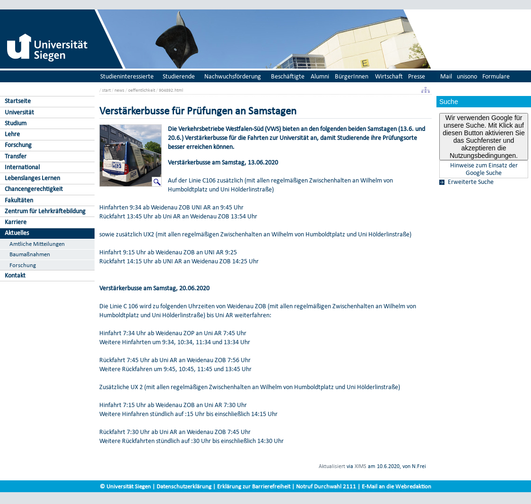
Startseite (18, 101)
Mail (446, 76)
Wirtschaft (389, 76)
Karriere (15, 222)
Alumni (320, 76)
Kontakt (15, 275)
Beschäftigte (288, 76)
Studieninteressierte (127, 76)
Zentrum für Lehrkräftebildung (45, 211)
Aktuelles (17, 233)
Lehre (12, 134)
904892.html (171, 90)
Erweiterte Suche (471, 182)
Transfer (15, 156)
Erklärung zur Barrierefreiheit (253, 486)
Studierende (179, 76)
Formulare (496, 76)
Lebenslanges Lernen (32, 178)
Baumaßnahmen (29, 254)
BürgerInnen (351, 76)
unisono (467, 76)
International (22, 167)
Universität (19, 112)
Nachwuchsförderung (232, 76)
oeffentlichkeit (141, 90)
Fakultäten (19, 200)
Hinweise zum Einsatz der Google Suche (484, 169)
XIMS (360, 466)
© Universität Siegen (125, 486)
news (119, 90)
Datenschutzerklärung (184, 486)
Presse (416, 76)
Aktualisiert (332, 466)
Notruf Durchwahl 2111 (326, 486)
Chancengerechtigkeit (34, 189)
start (106, 90)
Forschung (18, 145)
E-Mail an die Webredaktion (396, 486)
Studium (15, 123)
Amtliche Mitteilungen (37, 244)
